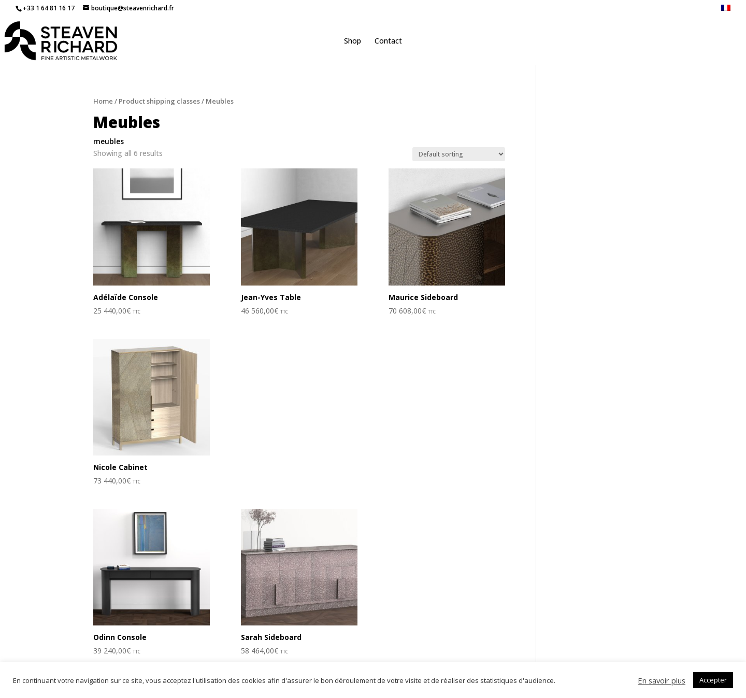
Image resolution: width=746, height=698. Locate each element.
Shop (352, 41)
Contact (388, 41)
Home (103, 101)
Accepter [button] (713, 680)
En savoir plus (661, 680)
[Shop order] (458, 154)
